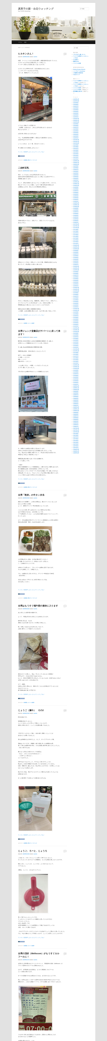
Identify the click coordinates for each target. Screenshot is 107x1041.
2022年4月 (75, 132)
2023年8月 (75, 104)
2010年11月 (76, 366)
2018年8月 (75, 210)
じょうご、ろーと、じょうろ (32, 851)
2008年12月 (76, 407)
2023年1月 (75, 116)
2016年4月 (75, 259)
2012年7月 (75, 336)
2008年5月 (75, 419)
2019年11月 (76, 183)
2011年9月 (75, 352)
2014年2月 (75, 305)
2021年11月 (76, 141)
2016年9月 (75, 250)
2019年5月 (75, 194)
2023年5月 (75, 109)
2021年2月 (75, 157)
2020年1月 (75, 180)
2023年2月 (75, 115)
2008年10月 (76, 410)
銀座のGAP (76, 61)
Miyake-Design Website (79, 69)
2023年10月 (76, 101)
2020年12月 (76, 160)
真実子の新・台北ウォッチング (36, 8)
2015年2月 (75, 284)
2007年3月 (75, 444)
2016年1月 (75, 264)
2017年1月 (75, 243)
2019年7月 (75, 190)
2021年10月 (76, 143)
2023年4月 (75, 111)
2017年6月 (75, 234)
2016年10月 (76, 248)
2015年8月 (75, 273)
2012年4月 (75, 342)
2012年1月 (75, 347)
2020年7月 (75, 169)
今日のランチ (76, 74)
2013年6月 (75, 317)
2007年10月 (76, 431)
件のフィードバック (32, 160)
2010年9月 (75, 370)
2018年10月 (76, 206)
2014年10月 (76, 291)
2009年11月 (76, 387)
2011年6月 (75, 358)
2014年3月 (75, 303)
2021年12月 (76, 139)
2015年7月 (75, 275)
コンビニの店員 (77, 63)
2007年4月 (75, 442)
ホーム (20, 42)
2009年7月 (75, 394)
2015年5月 (75, 278)
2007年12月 (76, 428)
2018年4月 (75, 217)
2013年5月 (75, 319)
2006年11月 (76, 451)
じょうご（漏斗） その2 (31, 710)
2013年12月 (76, 308)
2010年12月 (76, 365)
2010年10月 (76, 368)
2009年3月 (75, 402)
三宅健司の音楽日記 (78, 72)
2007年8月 (75, 435)
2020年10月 (76, 164)
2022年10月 (76, 122)
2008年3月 (75, 423)
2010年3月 (75, 380)
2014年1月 (75, 306)
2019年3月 (75, 197)
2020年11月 (76, 162)
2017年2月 (75, 241)
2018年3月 (75, 219)
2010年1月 (75, 384)
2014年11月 (76, 289)
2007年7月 (75, 437)
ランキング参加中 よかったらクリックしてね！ (31, 152)
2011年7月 (75, 356)
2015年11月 (76, 268)
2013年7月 (75, 315)
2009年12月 (76, 386)
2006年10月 (76, 453)
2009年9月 (75, 391)
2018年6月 (75, 213)
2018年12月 (76, 203)
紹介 (25, 42)
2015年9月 (75, 271)
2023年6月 (75, 108)
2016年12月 (76, 245)
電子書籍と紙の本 (77, 91)
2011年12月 (76, 349)
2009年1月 (75, 405)
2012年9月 (75, 333)
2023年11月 (76, 99)
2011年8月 (75, 354)
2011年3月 (75, 359)
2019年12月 (76, 182)
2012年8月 (75, 335)
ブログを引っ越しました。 (79, 54)
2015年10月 (76, 269)
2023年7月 (75, 106)
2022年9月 (75, 123)
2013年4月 (75, 321)
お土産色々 (76, 59)
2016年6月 (75, 255)
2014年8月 (75, 294)
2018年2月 (75, 220)
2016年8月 (75, 252)
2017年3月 (75, 240)
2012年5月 (75, 340)
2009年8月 (75, 393)
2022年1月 (75, 138)
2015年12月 (76, 266)
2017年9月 (75, 229)
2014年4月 (75, 301)
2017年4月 (75, 238)
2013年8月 (75, 314)
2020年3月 (75, 176)
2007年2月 (75, 446)
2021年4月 (75, 153)
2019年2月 (75, 199)
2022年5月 (75, 131)
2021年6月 (75, 150)
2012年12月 (76, 328)
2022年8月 (75, 125)
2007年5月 (75, 440)
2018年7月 (75, 211)
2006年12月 (76, 449)
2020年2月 (75, 178)
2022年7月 (75, 127)
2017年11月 (76, 226)
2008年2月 (75, 424)
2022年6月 (75, 129)
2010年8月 (75, 372)
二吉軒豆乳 (23, 168)
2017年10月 (76, 227)
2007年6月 (75, 438)
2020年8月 (75, 167)
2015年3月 (75, 282)
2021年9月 (75, 145)
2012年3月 (75, 343)
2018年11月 (76, 204)
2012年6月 (75, 338)
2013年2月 (75, 324)
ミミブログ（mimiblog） (79, 71)
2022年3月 (75, 134)
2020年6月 (75, 171)
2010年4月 (75, 379)
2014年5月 (75, 299)
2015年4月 (75, 280)
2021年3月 (75, 155)
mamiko (35, 56)
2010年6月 (75, 375)
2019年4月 (75, 196)
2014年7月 (75, 296)
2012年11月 (76, 329)
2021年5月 (75, 152)
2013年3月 (75, 322)
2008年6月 (75, 417)
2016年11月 (76, 247)
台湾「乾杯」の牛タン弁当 (31, 495)
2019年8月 (75, 189)
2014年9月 (75, 292)
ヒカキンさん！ (26, 53)
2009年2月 (75, 403)
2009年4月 (75, 400)
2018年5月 (75, 215)
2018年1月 (75, 222)
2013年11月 (76, 310)
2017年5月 (75, 236)
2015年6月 (75, 277)
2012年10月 (76, 331)
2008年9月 (75, 412)
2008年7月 (75, 416)
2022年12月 (76, 118)
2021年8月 (75, 146)
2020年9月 (75, 166)
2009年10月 (76, 389)
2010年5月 (75, 377)
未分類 (25, 160)
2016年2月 (75, 262)
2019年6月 (75, 192)
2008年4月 (75, 421)
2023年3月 (75, 113)
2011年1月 (75, 363)
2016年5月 (75, 257)
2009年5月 (75, 398)
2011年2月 (75, 361)
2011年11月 (76, 350)
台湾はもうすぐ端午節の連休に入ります (38, 605)
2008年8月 (75, 414)
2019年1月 (75, 201)
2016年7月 (75, 254)
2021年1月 (75, 159)
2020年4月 (75, 175)
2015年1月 (75, 285)
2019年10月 (76, 185)
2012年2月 (75, 345)
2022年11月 (76, 120)
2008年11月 (76, 409)
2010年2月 (75, 382)
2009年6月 (75, 396)
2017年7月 (75, 233)
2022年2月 (75, 136)
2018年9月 (75, 208)
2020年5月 (75, 173)
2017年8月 (75, 231)
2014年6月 (75, 298)
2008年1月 (75, 426)
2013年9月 (75, 312)
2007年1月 (75, 447)
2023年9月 (75, 102)
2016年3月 (75, 261)
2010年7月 (75, 373)
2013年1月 (75, 326)
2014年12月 (76, 287)
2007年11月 (76, 430)
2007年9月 (75, 433)
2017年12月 (76, 224)
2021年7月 (75, 148)
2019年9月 (75, 187)
